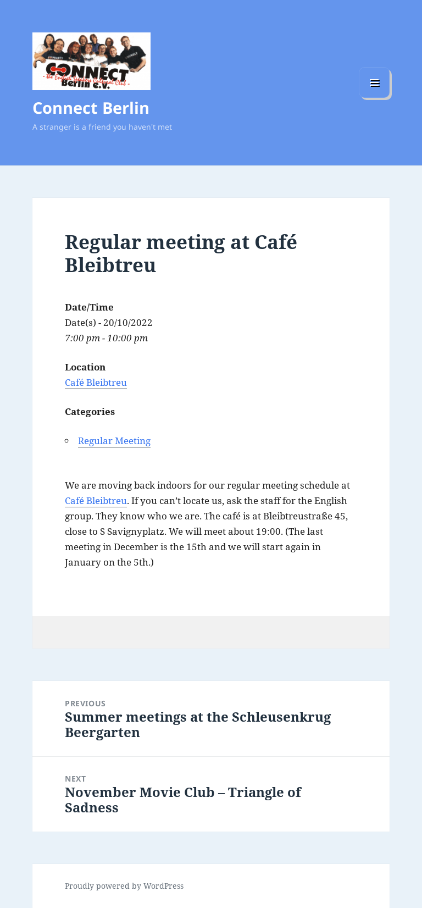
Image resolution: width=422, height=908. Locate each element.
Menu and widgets (374, 97)
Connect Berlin (90, 107)
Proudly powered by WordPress (124, 886)
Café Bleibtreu (96, 382)
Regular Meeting (114, 440)
